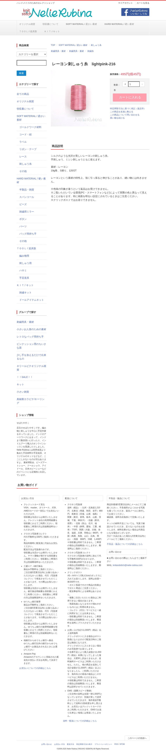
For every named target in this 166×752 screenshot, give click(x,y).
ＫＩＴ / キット (27, 31)
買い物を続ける (117, 118)
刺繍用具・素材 (58, 51)
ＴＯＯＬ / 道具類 (136, 24)
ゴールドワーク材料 (30, 127)
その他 (23, 171)
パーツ (23, 226)
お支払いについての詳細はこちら (35, 668)
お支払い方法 (59, 744)
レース (23, 156)
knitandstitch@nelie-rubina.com (127, 565)
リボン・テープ (27, 149)
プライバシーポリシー (103, 744)
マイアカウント (125, 3)
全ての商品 (23, 94)
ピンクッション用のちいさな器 (31, 346)
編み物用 (24, 256)
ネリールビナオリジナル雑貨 (31, 368)
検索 (21, 73)
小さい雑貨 (23, 392)
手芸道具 (24, 278)
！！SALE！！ (25, 377)
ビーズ (23, 204)
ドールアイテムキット (31, 300)
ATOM (122, 744)
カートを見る (143, 3)
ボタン (23, 219)
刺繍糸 (90, 51)
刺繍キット (25, 292)
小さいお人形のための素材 (31, 329)
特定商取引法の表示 (84, 744)
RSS (116, 744)
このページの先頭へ (137, 738)
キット (20, 384)
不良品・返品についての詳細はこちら (125, 544)
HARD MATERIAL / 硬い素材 (109, 24)
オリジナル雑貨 (27, 24)
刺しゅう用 (25, 263)
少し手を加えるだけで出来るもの (31, 357)
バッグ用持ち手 (27, 233)
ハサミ (23, 270)
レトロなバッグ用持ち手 (30, 336)
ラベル (23, 142)
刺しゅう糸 (96, 45)
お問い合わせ (46, 744)
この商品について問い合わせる (125, 115)
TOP (53, 45)
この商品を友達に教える (121, 112)
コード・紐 (25, 134)
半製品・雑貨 (26, 189)
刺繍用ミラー (26, 211)
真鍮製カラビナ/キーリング (30, 401)
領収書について (47, 24)
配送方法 (70, 744)
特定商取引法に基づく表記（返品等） (128, 108)
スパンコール (26, 197)
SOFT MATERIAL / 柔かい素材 (74, 24)
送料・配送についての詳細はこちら (80, 721)
